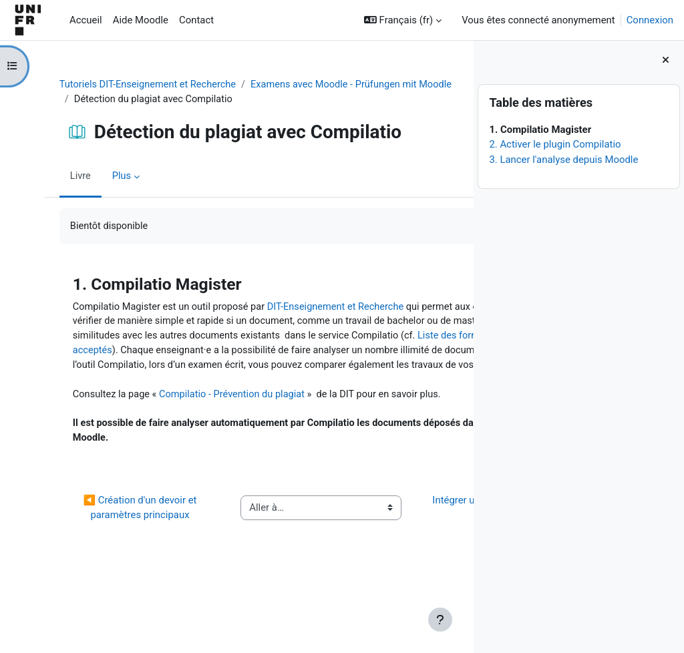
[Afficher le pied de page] (440, 620)
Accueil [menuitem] (85, 20)
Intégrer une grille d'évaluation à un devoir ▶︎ (389, 564)
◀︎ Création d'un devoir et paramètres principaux (108, 564)
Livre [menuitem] (68, 177)
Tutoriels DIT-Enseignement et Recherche (137, 85)
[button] (402, 20)
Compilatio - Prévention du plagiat (223, 427)
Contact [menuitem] (196, 20)
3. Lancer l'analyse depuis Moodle (563, 160)
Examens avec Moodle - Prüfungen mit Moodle (165, 99)
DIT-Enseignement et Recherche (329, 308)
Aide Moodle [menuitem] (140, 20)
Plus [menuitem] (110, 177)
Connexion (650, 20)
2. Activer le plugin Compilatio (555, 144)
